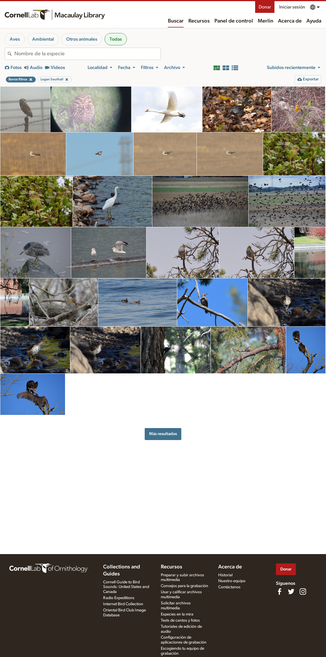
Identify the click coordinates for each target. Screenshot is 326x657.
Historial (225, 575)
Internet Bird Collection (123, 604)
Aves (15, 39)
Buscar (176, 21)
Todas (116, 39)
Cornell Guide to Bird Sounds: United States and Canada (126, 587)
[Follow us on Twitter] (291, 591)
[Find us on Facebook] (279, 591)
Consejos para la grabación (184, 586)
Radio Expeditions (118, 598)
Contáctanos (229, 587)
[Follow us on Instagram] (302, 591)
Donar (265, 7)
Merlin (265, 21)
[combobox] (87, 54)
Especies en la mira (177, 614)
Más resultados (163, 434)
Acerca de (290, 21)
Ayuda (313, 21)
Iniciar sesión (292, 7)
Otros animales (81, 39)
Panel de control (233, 21)
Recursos (199, 21)
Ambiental (43, 39)
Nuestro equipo (231, 581)
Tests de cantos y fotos (180, 620)
